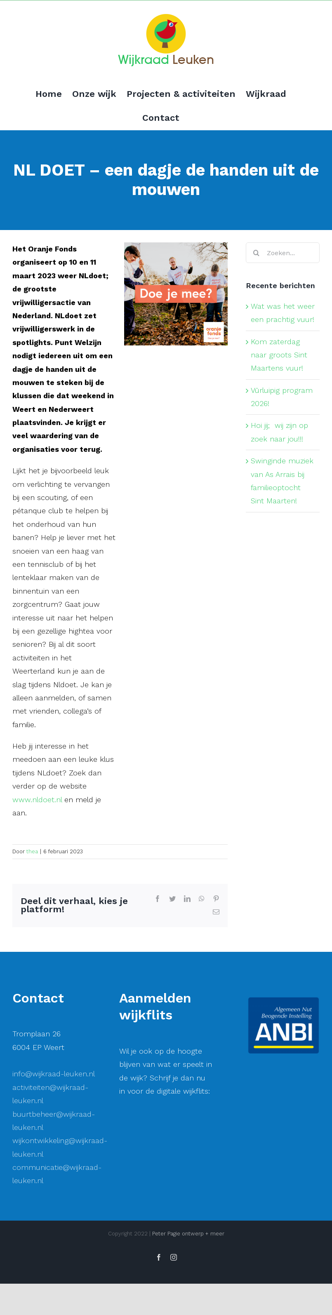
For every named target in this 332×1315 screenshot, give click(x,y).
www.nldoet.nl (37, 799)
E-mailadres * (152, 1163)
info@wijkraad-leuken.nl (53, 1073)
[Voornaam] (191, 1203)
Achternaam (150, 1218)
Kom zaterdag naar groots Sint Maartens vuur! (279, 355)
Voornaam (147, 1190)
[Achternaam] (191, 1230)
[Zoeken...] (283, 252)
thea (32, 851)
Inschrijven (191, 1252)
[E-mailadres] (191, 1176)
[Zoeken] (256, 252)
